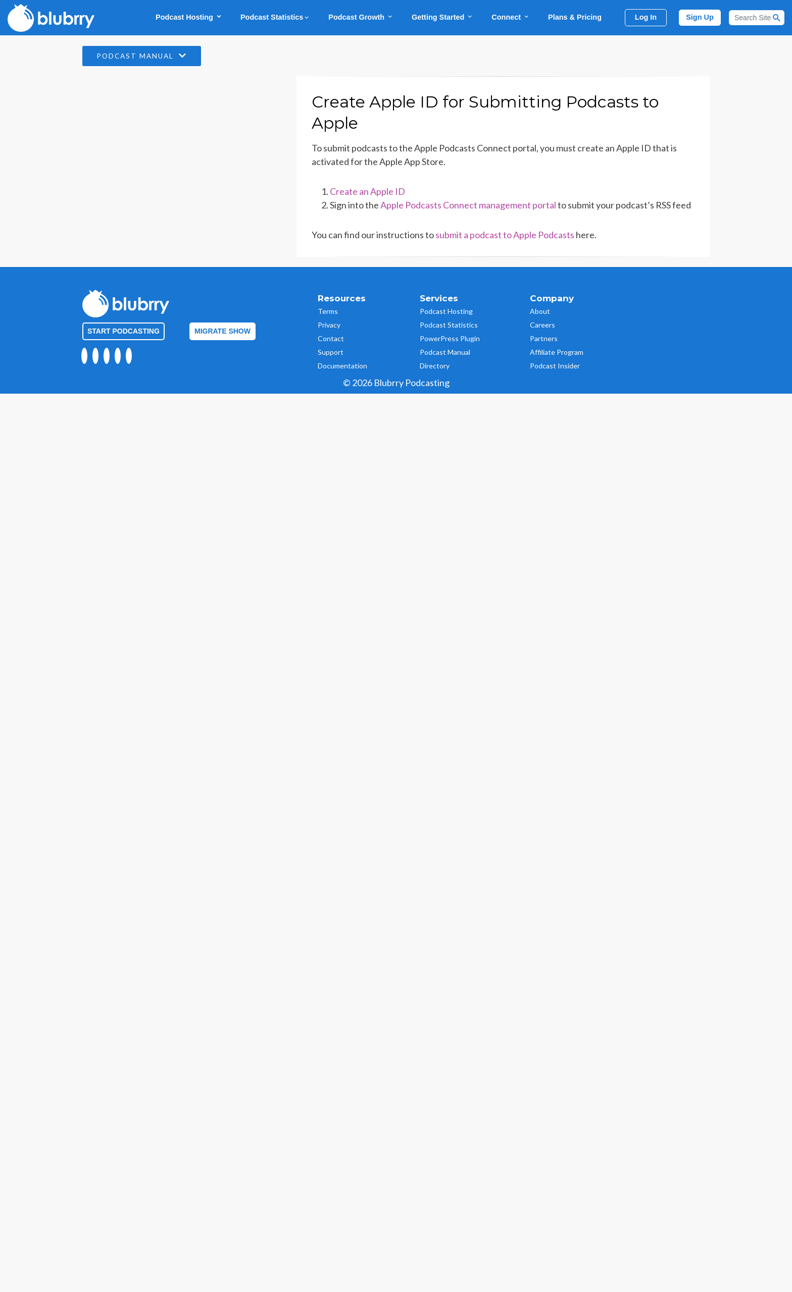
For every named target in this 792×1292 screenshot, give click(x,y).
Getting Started (442, 17)
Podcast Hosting (189, 17)
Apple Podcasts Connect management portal (468, 204)
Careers (542, 324)
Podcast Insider (555, 365)
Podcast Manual (144, 56)
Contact (331, 338)
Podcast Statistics (275, 17)
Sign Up (700, 17)
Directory (435, 365)
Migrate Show (222, 331)
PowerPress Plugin (450, 338)
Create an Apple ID (367, 191)
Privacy (329, 324)
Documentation (342, 365)
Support (330, 352)
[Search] (756, 17)
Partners (544, 338)
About (540, 311)
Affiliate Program (556, 352)
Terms (328, 311)
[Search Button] (777, 18)
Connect (510, 17)
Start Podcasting (123, 331)
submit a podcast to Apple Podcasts (504, 234)
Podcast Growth (360, 17)
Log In (646, 17)
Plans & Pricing (575, 17)
